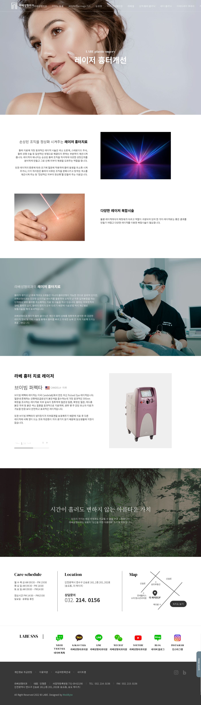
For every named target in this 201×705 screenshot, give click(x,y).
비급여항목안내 (62, 672)
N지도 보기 (178, 604)
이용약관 (43, 672)
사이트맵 (81, 672)
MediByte (68, 694)
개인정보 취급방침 (23, 672)
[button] (18, 443)
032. (82, 599)
